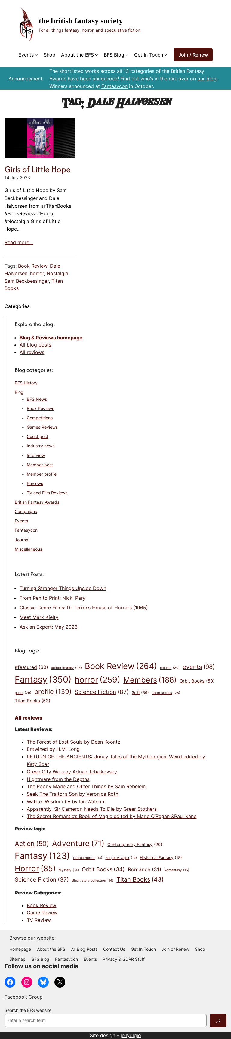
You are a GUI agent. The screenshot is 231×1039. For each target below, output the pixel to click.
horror (37, 273)
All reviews (32, 352)
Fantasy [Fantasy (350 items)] (43, 679)
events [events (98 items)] (199, 667)
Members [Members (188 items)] (150, 680)
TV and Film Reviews (47, 492)
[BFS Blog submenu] (126, 54)
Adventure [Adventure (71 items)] (78, 843)
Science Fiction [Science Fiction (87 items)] (102, 692)
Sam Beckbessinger (27, 281)
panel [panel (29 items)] (23, 692)
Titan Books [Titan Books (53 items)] (32, 701)
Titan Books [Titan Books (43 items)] (140, 879)
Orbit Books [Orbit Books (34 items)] (103, 869)
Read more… (19, 242)
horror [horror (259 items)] (97, 679)
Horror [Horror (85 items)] (35, 869)
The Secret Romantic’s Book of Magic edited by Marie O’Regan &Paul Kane (111, 816)
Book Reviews (40, 408)
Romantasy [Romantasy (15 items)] (176, 870)
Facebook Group (24, 997)
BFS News (37, 399)
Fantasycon (114, 86)
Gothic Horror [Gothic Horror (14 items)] (87, 858)
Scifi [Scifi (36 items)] (140, 692)
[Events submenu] (36, 54)
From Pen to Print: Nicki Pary (52, 598)
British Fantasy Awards (37, 502)
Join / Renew (193, 55)
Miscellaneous (28, 549)
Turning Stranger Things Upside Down (63, 588)
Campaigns (26, 511)
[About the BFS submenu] (96, 54)
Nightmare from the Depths (58, 779)
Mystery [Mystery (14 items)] (69, 870)
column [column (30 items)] (170, 667)
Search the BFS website (28, 1010)
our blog (207, 79)
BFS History (26, 383)
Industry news (40, 445)
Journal (22, 539)
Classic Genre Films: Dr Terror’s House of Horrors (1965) (84, 608)
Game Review (42, 913)
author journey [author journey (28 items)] (66, 668)
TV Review (39, 920)
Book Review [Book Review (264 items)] (121, 666)
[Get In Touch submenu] (165, 54)
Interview (36, 455)
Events (21, 520)
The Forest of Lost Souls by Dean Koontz (73, 742)
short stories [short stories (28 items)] (166, 693)
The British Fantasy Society (81, 21)
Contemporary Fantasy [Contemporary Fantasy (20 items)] (134, 844)
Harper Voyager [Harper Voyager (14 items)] (121, 858)
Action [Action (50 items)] (32, 844)
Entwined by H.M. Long (53, 749)
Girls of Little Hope (38, 169)
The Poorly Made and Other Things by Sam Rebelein (86, 786)
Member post (40, 464)
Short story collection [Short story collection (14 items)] (92, 880)
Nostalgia (57, 273)
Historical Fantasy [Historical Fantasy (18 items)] (161, 858)
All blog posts (35, 345)
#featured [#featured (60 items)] (31, 667)
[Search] (218, 1020)
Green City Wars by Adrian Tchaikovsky (72, 772)
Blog (19, 392)
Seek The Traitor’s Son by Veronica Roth (72, 794)
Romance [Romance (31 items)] (144, 869)
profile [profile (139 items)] (53, 691)
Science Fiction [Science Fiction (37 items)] (42, 879)
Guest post (37, 436)
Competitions (40, 417)
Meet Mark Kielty (39, 617)
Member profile (42, 474)
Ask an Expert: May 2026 (49, 627)
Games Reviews (42, 427)
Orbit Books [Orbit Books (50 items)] (197, 681)
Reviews (35, 483)
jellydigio (131, 1035)
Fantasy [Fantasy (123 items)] (42, 856)
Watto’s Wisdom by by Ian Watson (65, 801)
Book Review (32, 266)
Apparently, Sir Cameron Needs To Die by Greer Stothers (92, 809)
